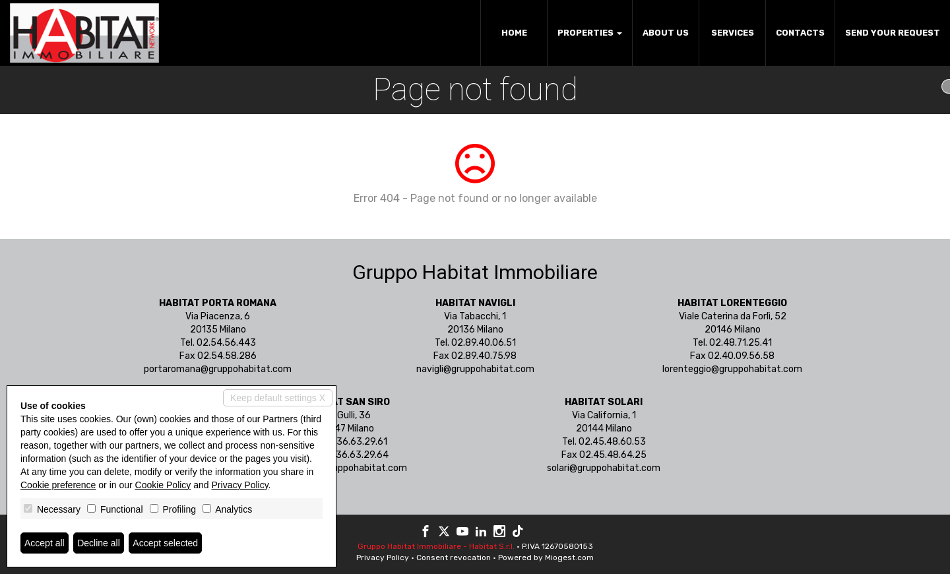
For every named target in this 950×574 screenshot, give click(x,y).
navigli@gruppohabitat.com (475, 369)
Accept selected (165, 543)
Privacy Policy (382, 557)
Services (732, 33)
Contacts (800, 33)
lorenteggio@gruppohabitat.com (732, 369)
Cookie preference (58, 485)
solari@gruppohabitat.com (603, 468)
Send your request (892, 33)
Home (514, 33)
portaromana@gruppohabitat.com (218, 369)
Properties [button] (589, 33)
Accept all (44, 543)
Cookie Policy (163, 485)
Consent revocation (453, 557)
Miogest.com (569, 557)
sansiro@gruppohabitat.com (346, 468)
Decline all (98, 543)
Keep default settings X (277, 398)
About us (666, 33)
